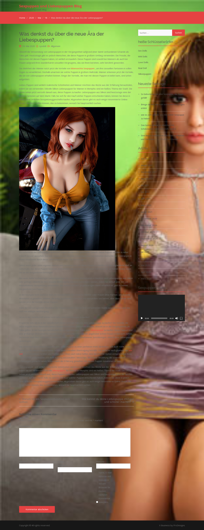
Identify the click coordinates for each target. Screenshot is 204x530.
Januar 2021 (147, 211)
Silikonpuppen (59, 370)
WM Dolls (142, 56)
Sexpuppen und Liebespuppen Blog (50, 5)
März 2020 (146, 278)
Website (100, 461)
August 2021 (147, 178)
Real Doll (142, 67)
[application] (161, 307)
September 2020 (149, 238)
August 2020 (147, 245)
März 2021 (146, 205)
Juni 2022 (145, 158)
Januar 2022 (147, 165)
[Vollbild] (181, 318)
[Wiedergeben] (141, 318)
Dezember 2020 (149, 218)
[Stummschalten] (176, 318)
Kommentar (25, 425)
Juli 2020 (145, 251)
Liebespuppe (97, 329)
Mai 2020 (145, 265)
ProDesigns (179, 525)
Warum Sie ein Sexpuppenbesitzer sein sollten (44, 400)
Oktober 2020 (148, 231)
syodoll (42, 45)
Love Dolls (143, 62)
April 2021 (146, 198)
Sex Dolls (142, 50)
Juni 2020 (145, 258)
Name (23, 461)
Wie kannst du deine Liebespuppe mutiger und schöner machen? (108, 400)
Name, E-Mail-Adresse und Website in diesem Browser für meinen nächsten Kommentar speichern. (105, 487)
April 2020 (146, 271)
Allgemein (55, 45)
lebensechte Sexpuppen (82, 68)
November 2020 (149, 225)
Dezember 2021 (149, 171)
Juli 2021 (145, 185)
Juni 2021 (145, 191)
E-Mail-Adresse (63, 463)
